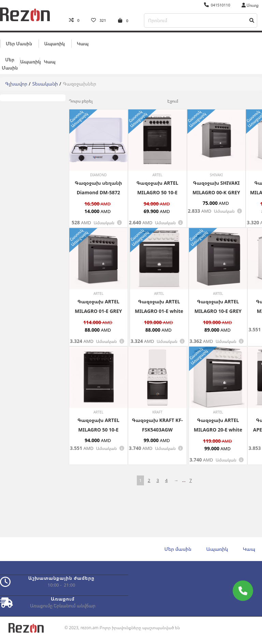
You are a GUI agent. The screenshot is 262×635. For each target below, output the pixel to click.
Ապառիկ (54, 43)
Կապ (82, 43)
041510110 (217, 4)
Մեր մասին (19, 43)
